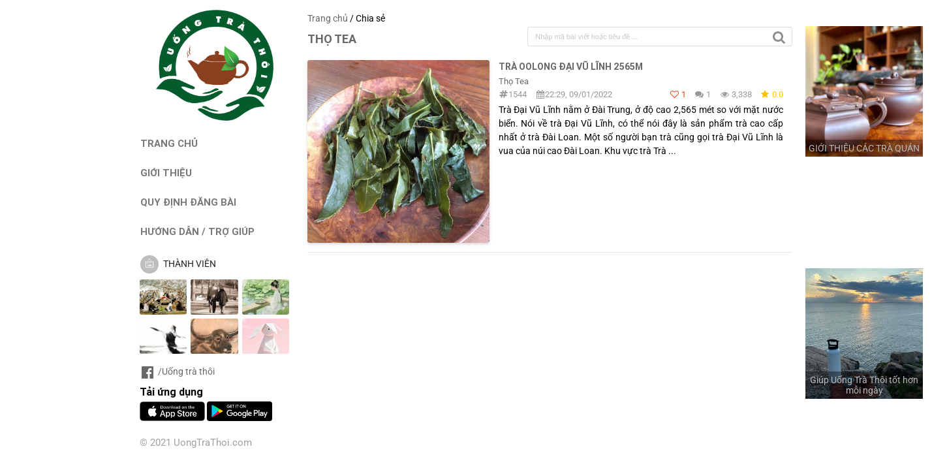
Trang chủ (327, 18)
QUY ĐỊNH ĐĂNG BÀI (188, 202)
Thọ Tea (514, 81)
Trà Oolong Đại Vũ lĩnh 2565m (571, 66)
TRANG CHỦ (169, 143)
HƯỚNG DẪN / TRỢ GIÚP (197, 231)
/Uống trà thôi (177, 371)
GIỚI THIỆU (166, 172)
